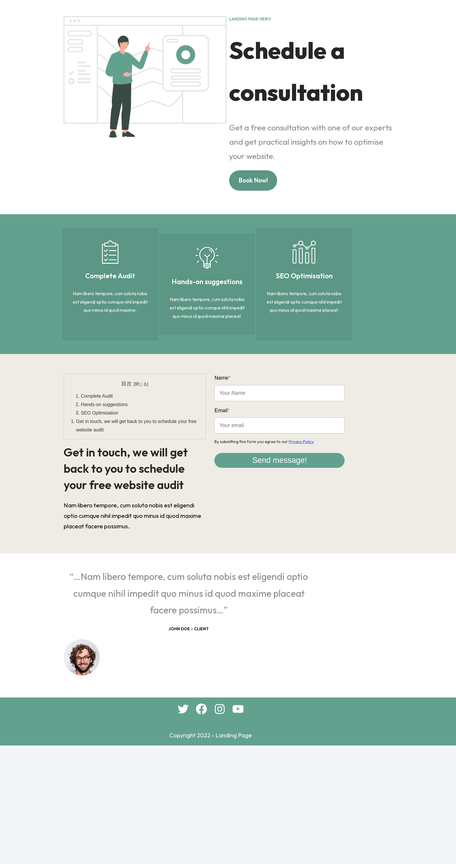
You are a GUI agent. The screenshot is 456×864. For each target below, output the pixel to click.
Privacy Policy (324, 505)
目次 (136, 461)
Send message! (311, 523)
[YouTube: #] (255, 825)
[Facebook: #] (218, 825)
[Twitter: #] (200, 825)
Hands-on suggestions (112, 481)
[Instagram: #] (237, 825)
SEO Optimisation (107, 490)
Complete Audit (105, 473)
